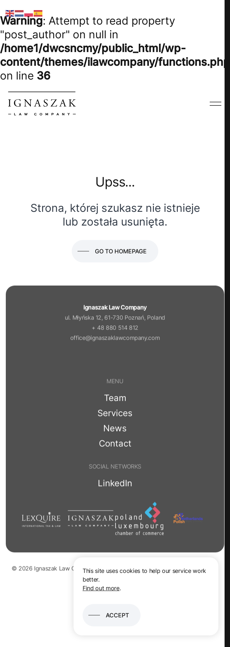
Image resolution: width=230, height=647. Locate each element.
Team (115, 399)
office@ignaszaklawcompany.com (115, 339)
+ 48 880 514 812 (115, 329)
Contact (115, 445)
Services (115, 414)
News (115, 429)
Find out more (101, 588)
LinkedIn (115, 484)
